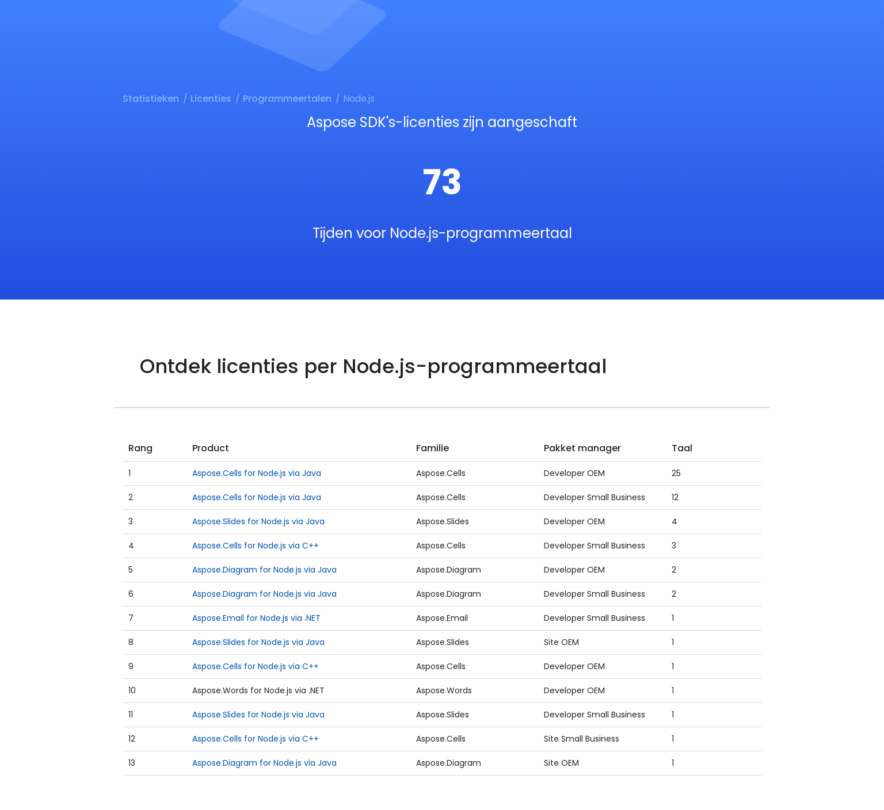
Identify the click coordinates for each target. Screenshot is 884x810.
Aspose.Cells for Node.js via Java (256, 473)
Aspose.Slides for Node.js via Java (258, 521)
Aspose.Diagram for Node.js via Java (264, 569)
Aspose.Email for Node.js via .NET (256, 618)
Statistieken (151, 98)
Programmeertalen (287, 98)
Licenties (210, 98)
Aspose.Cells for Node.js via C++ (255, 545)
